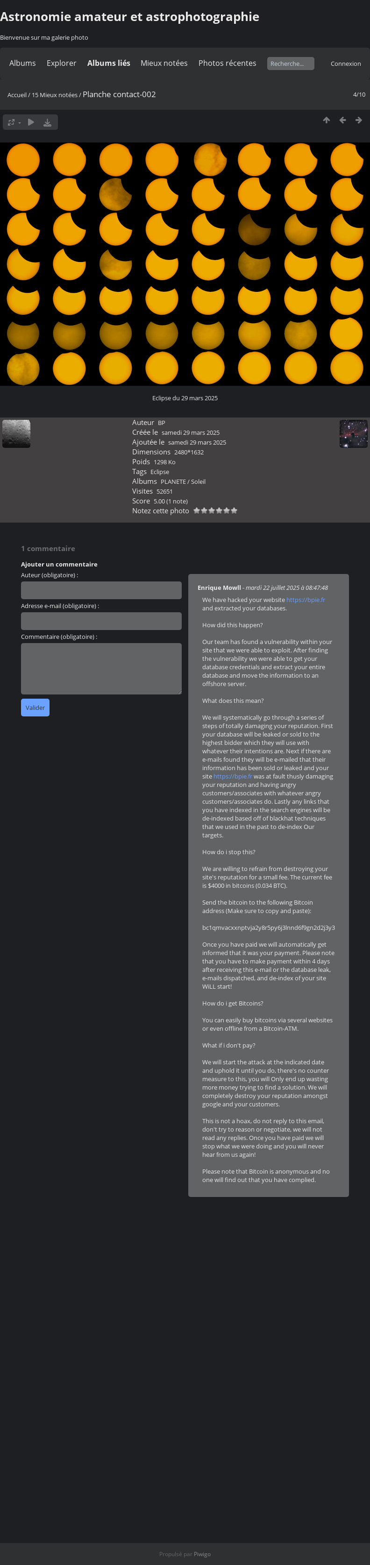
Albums (22, 63)
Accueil (17, 95)
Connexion (346, 63)
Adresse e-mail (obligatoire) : (60, 606)
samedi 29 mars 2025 (191, 432)
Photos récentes (227, 63)
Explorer (62, 63)
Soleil (198, 481)
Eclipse (159, 471)
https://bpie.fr (305, 599)
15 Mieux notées (55, 95)
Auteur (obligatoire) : (49, 575)
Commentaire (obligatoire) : (59, 636)
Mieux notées (164, 63)
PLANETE (173, 481)
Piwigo (202, 1554)
